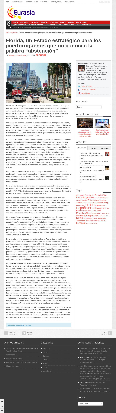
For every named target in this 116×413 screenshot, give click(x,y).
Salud (63, 22)
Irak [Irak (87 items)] (89, 211)
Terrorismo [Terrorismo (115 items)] (80, 221)
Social (71, 22)
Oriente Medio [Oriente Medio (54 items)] (105, 213)
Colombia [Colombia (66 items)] (96, 200)
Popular (93, 148)
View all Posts (85, 93)
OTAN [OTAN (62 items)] (78, 216)
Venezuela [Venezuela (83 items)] (89, 223)
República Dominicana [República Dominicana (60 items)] (104, 216)
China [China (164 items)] (90, 200)
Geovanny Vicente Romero (17, 55)
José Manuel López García (89, 170)
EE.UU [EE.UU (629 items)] (90, 205)
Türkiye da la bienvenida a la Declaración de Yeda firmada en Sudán (35, 28)
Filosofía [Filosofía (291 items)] (93, 208)
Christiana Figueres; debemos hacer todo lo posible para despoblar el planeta (94, 359)
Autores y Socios (56, 2)
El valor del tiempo (12, 366)
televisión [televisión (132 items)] (102, 218)
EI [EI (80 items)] (96, 205)
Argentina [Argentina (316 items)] (88, 197)
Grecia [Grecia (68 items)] (85, 211)
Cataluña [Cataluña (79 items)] (84, 200)
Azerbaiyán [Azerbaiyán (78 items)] (103, 198)
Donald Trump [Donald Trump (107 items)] (102, 203)
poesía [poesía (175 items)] (93, 215)
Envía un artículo (69, 2)
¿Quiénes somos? (17, 2)
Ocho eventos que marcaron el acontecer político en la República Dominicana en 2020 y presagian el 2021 (95, 376)
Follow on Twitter (86, 86)
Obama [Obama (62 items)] (94, 213)
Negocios (24, 22)
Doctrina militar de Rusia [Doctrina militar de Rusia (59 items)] (90, 202)
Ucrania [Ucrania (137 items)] (95, 221)
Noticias (35, 22)
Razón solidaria (85, 167)
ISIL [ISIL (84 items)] (95, 211)
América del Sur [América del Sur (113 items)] (91, 195)
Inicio (7, 2)
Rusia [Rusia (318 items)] (79, 218)
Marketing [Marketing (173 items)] (81, 213)
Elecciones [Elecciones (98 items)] (101, 205)
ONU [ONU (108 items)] (99, 213)
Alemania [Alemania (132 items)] (80, 195)
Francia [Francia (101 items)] (101, 208)
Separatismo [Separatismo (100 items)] (88, 218)
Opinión (44, 22)
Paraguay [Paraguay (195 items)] (85, 215)
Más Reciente (81, 148)
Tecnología (81, 22)
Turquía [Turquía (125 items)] (88, 221)
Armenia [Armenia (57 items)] (97, 198)
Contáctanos (44, 2)
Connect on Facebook (88, 89)
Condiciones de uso (32, 2)
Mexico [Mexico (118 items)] (89, 213)
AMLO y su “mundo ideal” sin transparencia (21, 362)
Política (54, 22)
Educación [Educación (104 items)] (80, 205)
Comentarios (105, 148)
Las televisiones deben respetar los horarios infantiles (102, 132)
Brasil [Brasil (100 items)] (78, 200)
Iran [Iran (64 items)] (92, 211)
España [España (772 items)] (82, 208)
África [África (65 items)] (95, 223)
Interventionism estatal (88, 177)
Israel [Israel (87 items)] (99, 211)
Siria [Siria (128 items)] (95, 218)
